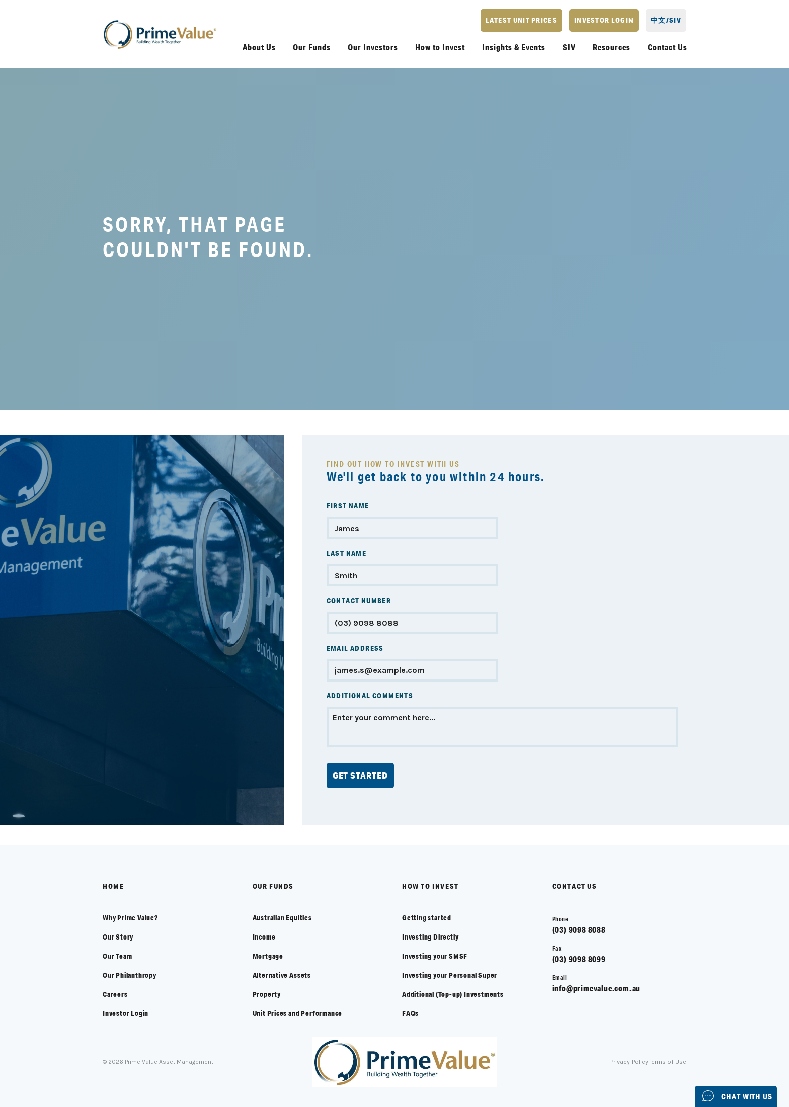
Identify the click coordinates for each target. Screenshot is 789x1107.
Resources (611, 47)
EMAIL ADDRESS (355, 648)
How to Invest (440, 47)
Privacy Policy (631, 1061)
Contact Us (667, 47)
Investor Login (125, 1013)
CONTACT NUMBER (359, 600)
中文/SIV (666, 20)
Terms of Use (668, 1061)
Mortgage (268, 956)
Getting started (426, 917)
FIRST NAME (348, 505)
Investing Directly (430, 937)
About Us (259, 47)
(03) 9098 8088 (579, 929)
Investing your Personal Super (449, 975)
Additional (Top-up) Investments (453, 994)
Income (264, 937)
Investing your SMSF (434, 956)
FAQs (410, 1013)
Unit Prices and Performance (298, 1013)
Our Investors (373, 47)
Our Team (117, 956)
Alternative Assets (282, 975)
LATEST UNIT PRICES (521, 20)
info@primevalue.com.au (596, 988)
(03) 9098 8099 (579, 959)
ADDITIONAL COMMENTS (370, 695)
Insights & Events (513, 47)
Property (267, 994)
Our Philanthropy (129, 975)
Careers (115, 994)
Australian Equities (282, 917)
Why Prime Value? (130, 917)
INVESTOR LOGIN (604, 20)
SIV (569, 47)
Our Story (118, 937)
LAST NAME (347, 553)
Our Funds (312, 47)
